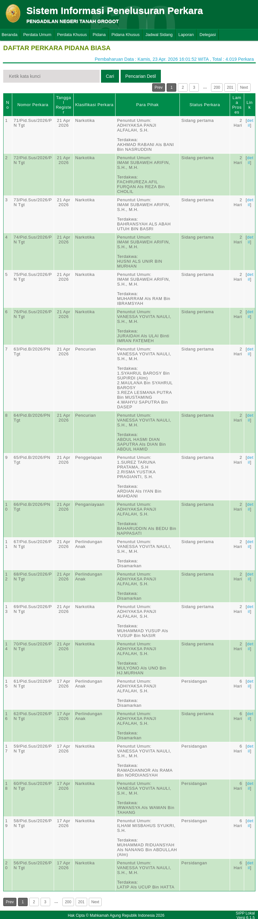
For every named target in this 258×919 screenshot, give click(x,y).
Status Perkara (204, 104)
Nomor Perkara (33, 104)
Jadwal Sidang (159, 34)
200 (217, 87)
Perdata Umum (37, 34)
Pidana (99, 34)
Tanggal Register (63, 104)
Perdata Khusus (72, 34)
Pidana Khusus (126, 34)
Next (244, 87)
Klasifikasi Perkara (94, 104)
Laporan (186, 34)
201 (230, 87)
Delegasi (207, 34)
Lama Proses (237, 104)
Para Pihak (147, 104)
